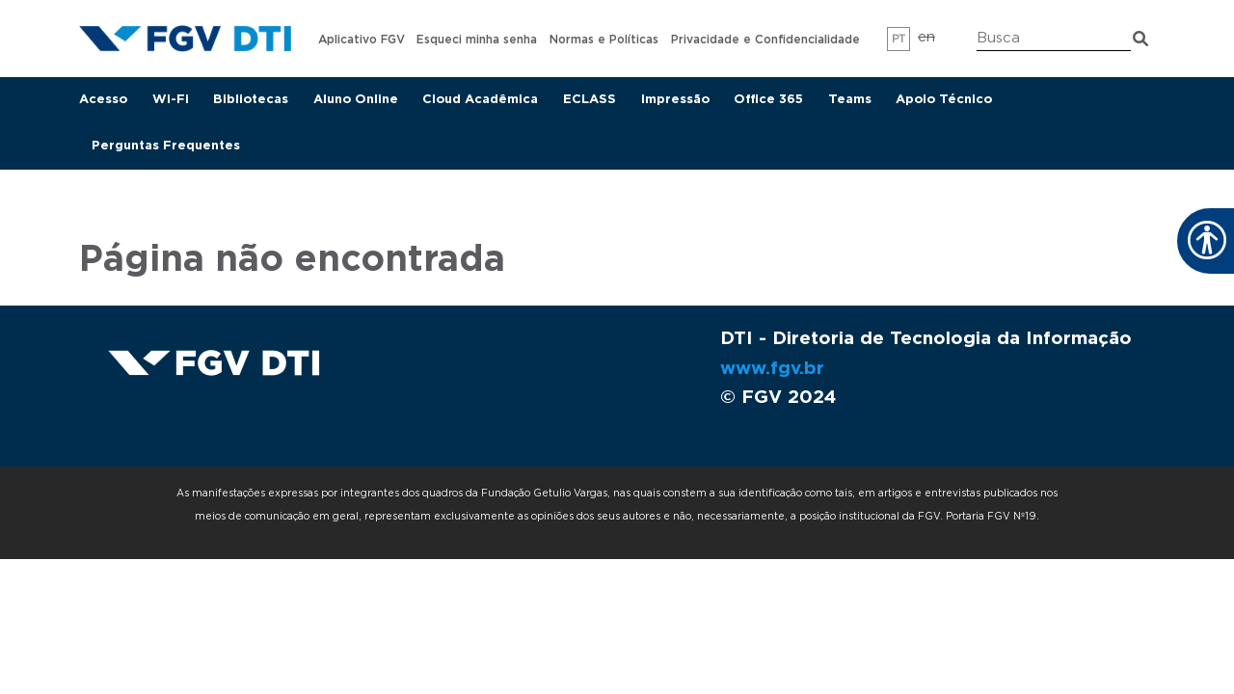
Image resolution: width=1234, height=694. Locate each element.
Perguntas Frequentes (166, 146)
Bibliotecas (250, 99)
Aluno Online (355, 99)
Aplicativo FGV (361, 39)
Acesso (103, 99)
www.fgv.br (772, 369)
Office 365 (768, 99)
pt (899, 39)
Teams (850, 99)
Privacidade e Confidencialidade (765, 39)
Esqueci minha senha (476, 39)
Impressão (675, 99)
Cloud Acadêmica (480, 99)
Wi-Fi (170, 99)
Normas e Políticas (604, 39)
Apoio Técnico (944, 99)
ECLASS (589, 99)
